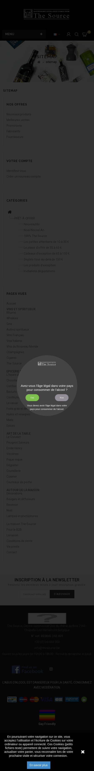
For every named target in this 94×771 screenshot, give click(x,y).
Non (62, 397)
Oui (32, 397)
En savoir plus (39, 765)
